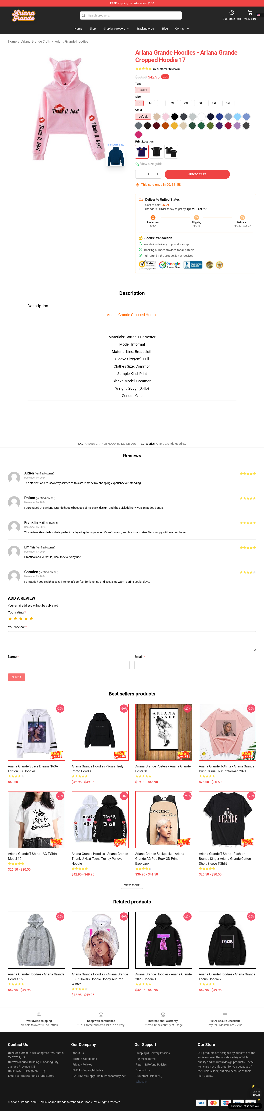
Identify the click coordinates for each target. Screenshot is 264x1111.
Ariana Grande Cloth (35, 41)
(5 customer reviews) (166, 69)
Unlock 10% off (256, 1093)
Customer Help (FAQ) (149, 1076)
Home (12, 41)
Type (138, 83)
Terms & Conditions (84, 1058)
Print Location (144, 141)
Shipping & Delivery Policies (153, 1053)
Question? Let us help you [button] (245, 1106)
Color (138, 109)
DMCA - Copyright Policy (87, 1070)
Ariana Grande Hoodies (71, 41)
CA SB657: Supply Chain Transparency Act (99, 1076)
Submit (16, 677)
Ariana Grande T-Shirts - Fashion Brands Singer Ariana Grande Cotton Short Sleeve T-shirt (225, 859)
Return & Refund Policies (151, 1064)
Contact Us (143, 1070)
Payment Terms (145, 1058)
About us (78, 1053)
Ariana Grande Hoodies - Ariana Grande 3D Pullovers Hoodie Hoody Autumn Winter (100, 979)
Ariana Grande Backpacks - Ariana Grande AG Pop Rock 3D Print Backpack (159, 859)
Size (138, 96)
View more (132, 885)
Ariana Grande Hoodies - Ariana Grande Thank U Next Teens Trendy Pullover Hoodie (100, 859)
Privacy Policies (82, 1064)
